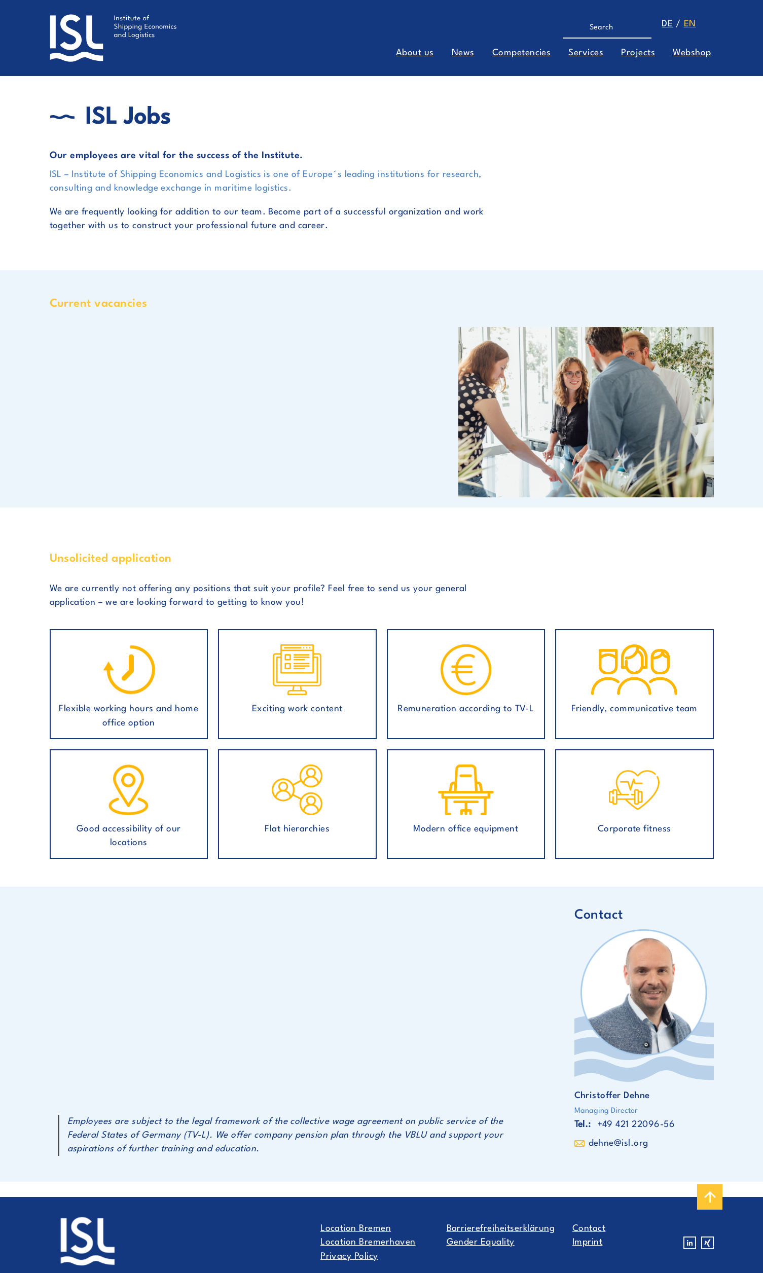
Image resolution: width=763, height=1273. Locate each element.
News (463, 53)
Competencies (521, 53)
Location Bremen (355, 1228)
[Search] (602, 28)
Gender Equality (481, 1242)
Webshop (692, 53)
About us (415, 53)
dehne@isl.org (618, 1143)
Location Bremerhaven (368, 1242)
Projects (638, 53)
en (690, 24)
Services (585, 53)
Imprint (587, 1242)
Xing (707, 1242)
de (667, 24)
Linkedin (689, 1242)
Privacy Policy (349, 1256)
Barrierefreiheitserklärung (501, 1228)
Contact (588, 1228)
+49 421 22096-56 (636, 1124)
